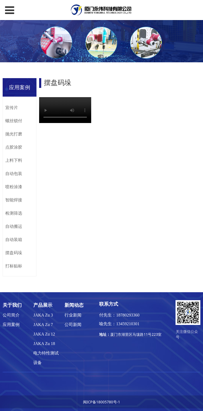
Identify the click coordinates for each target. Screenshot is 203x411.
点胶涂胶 (13, 147)
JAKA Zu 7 (43, 324)
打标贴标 (13, 266)
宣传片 (11, 107)
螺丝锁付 (13, 121)
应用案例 (11, 324)
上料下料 (13, 160)
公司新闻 (72, 324)
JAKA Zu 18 (44, 343)
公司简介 (11, 315)
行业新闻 (72, 315)
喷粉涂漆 (13, 187)
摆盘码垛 (13, 253)
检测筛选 (13, 213)
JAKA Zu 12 (44, 334)
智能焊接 (13, 200)
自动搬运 (13, 226)
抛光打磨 (13, 134)
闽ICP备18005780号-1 (101, 401)
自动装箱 (13, 239)
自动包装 (13, 173)
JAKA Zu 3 (43, 315)
